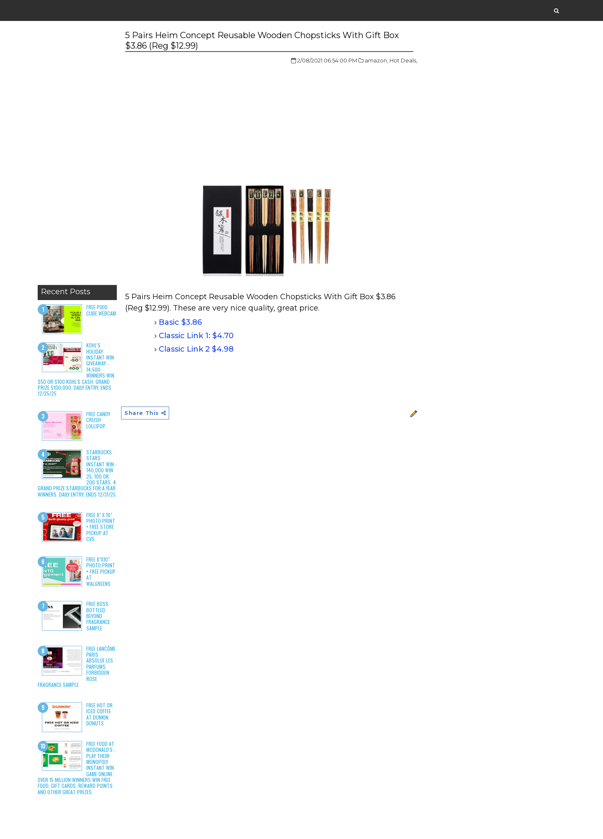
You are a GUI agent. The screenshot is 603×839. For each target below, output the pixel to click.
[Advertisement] (77, 155)
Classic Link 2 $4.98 (196, 349)
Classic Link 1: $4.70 (196, 335)
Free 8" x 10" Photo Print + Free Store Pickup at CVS (100, 527)
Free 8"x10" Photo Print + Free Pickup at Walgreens (101, 571)
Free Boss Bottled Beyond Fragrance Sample (98, 616)
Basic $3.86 (180, 322)
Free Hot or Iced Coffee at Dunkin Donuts (99, 714)
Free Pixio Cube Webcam (101, 309)
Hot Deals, (403, 60)
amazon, (376, 60)
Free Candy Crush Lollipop (98, 420)
